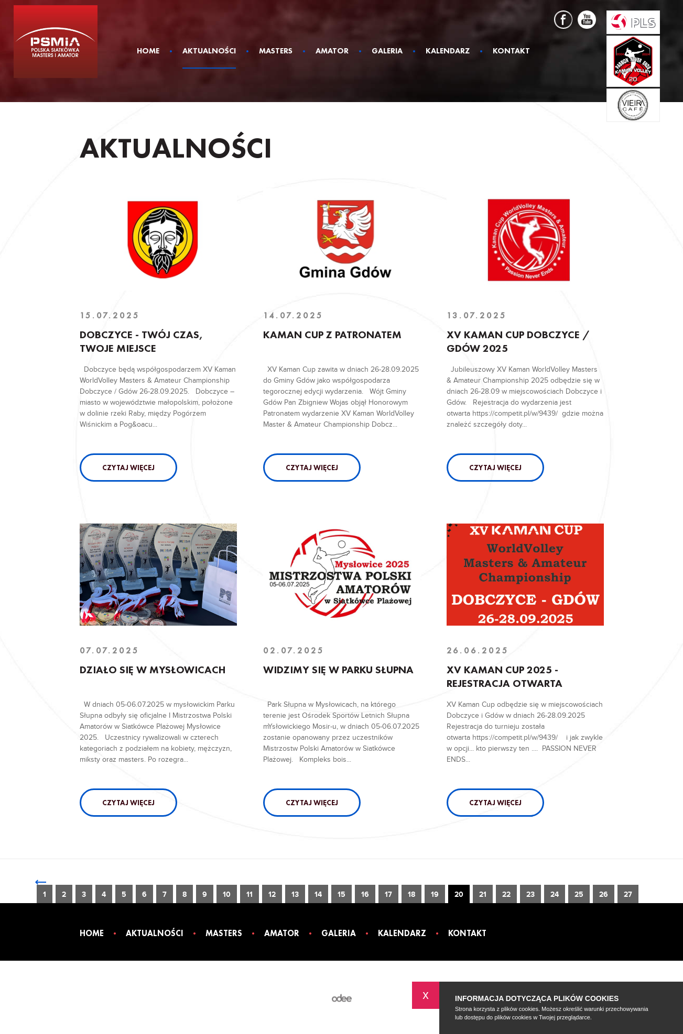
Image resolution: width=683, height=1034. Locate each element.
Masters (275, 51)
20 (458, 894)
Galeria (387, 51)
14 (318, 894)
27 (628, 894)
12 (272, 894)
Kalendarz (448, 51)
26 (603, 894)
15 (341, 894)
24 (554, 894)
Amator (332, 51)
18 (411, 894)
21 (482, 894)
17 (388, 894)
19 (435, 894)
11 (249, 894)
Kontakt (511, 51)
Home (148, 51)
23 (530, 894)
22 (506, 894)
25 (578, 894)
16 (365, 894)
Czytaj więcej (128, 467)
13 (295, 894)
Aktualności (209, 51)
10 (227, 894)
